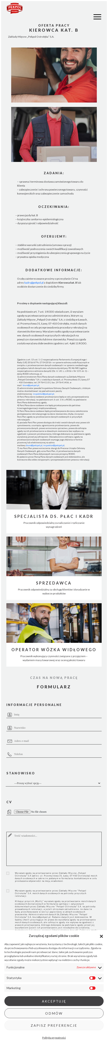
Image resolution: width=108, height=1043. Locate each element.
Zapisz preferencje (54, 1025)
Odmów (54, 1013)
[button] (101, 935)
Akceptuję (54, 1001)
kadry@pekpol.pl (33, 282)
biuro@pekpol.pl (31, 385)
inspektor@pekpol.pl (43, 393)
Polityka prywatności (54, 1037)
